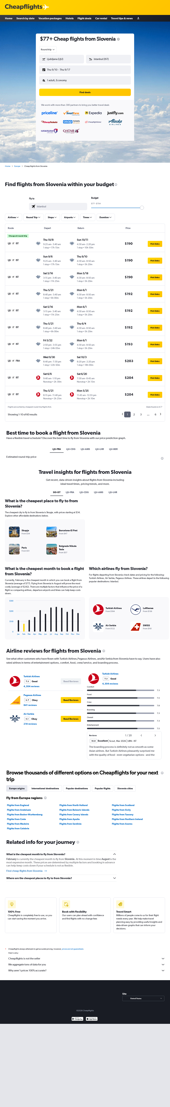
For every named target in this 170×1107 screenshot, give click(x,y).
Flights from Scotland (123, 805)
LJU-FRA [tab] (56, 449)
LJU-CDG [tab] (70, 449)
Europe (17, 166)
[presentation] (118, 39)
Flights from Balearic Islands (74, 810)
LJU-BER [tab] (113, 449)
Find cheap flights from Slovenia (26, 871)
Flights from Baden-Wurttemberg (24, 814)
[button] (61, 59)
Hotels (70, 18)
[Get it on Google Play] (77, 1019)
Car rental (101, 18)
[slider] (142, 208)
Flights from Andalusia (19, 810)
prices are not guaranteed (72, 949)
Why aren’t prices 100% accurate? (86, 971)
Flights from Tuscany (122, 814)
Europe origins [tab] (17, 788)
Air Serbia (29, 714)
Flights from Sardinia (70, 823)
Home (8, 18)
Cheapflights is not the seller (86, 959)
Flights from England (18, 805)
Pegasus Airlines (32, 695)
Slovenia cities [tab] (125, 788)
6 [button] (155, 414)
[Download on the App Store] (91, 1019)
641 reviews (30, 705)
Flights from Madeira (18, 823)
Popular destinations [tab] (77, 788)
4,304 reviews (31, 686)
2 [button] (134, 414)
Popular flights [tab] (102, 788)
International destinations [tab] (45, 788)
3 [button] (141, 414)
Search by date (25, 18)
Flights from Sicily (121, 810)
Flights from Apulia (69, 819)
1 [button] (127, 414)
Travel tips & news (122, 18)
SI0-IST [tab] (56, 492)
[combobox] (48, 49)
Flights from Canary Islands (73, 814)
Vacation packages (50, 18)
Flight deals (84, 18)
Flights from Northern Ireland (127, 819)
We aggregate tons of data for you (86, 965)
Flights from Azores (122, 823)
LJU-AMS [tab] (85, 449)
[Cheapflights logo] (23, 7)
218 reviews (30, 724)
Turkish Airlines (32, 676)
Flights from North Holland (73, 805)
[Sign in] (138, 18)
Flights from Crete (16, 819)
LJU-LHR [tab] (99, 449)
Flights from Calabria (18, 828)
